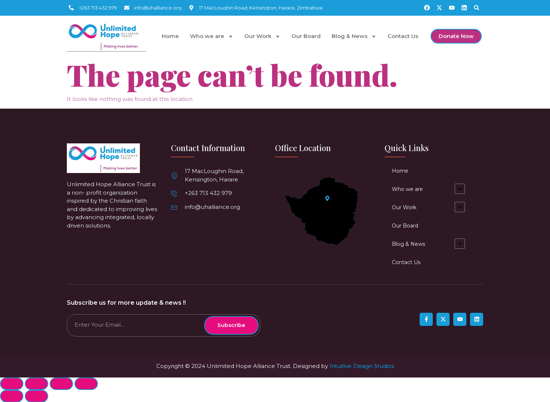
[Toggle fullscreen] (61, 383)
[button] (476, 8)
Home (170, 36)
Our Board (306, 36)
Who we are (211, 36)
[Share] (36, 383)
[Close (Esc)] (11, 383)
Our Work (262, 36)
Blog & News (354, 36)
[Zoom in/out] (86, 383)
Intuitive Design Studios (361, 365)
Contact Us (402, 36)
